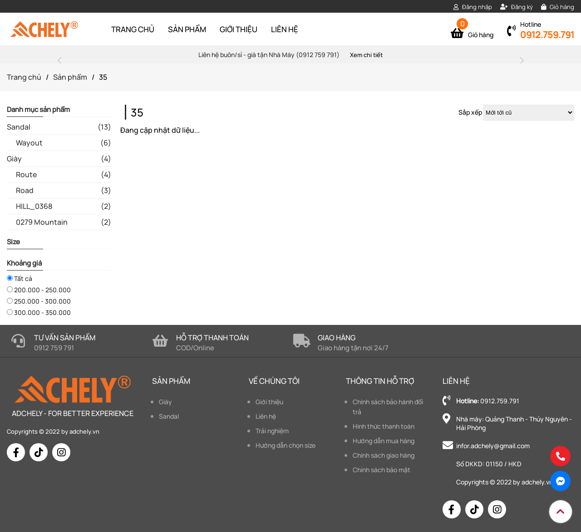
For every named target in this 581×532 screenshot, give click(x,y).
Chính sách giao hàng (383, 455)
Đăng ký (516, 7)
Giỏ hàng (557, 7)
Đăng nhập (472, 7)
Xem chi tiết (366, 55)
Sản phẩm (187, 29)
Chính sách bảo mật (381, 469)
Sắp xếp (470, 112)
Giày (165, 401)
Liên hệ (284, 29)
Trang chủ (132, 29)
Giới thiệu (238, 29)
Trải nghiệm (272, 430)
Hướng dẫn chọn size (285, 445)
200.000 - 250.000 (39, 289)
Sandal (169, 416)
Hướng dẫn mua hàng (383, 440)
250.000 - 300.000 (39, 301)
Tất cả (19, 278)
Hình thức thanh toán (383, 426)
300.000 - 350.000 (39, 312)
